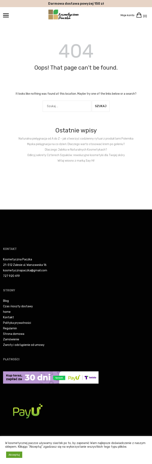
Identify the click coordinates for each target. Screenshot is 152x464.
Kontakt (8, 317)
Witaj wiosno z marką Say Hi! (76, 160)
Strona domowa (13, 334)
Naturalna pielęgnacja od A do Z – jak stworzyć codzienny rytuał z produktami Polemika (76, 138)
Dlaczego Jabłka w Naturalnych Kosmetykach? (76, 149)
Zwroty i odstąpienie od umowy (23, 345)
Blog (6, 301)
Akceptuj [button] (14, 454)
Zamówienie (11, 339)
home (7, 312)
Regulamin (10, 328)
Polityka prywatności (17, 323)
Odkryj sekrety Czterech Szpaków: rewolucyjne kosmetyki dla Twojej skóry (76, 155)
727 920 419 (11, 276)
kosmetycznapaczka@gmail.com (25, 270)
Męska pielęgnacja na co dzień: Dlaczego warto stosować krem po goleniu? (76, 144)
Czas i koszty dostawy (18, 306)
